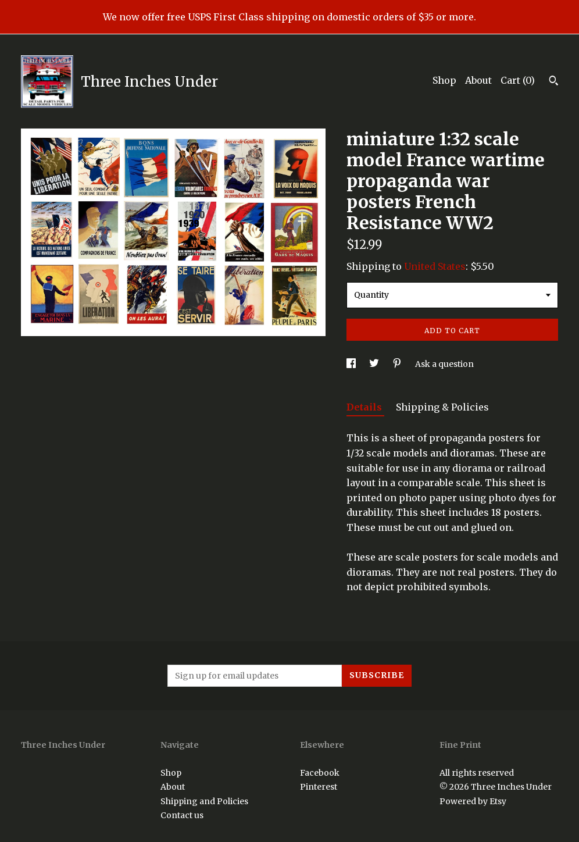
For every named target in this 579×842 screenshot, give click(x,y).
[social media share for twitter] (375, 364)
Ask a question (444, 364)
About (478, 80)
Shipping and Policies (204, 801)
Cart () (518, 80)
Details (365, 407)
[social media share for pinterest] (397, 364)
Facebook (319, 773)
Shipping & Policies (442, 407)
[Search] (553, 82)
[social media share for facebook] (352, 364)
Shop (444, 80)
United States (435, 266)
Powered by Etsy (472, 801)
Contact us (181, 815)
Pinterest (318, 787)
